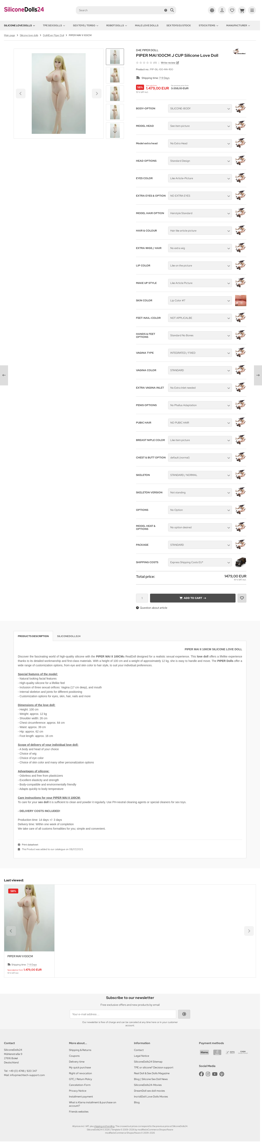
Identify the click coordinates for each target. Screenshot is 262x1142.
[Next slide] (115, 132)
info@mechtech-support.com (27, 1075)
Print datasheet (30, 844)
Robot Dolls (116, 25)
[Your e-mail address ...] (123, 1014)
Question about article (151, 608)
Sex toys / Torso (85, 25)
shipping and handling (104, 1126)
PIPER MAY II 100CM (20, 956)
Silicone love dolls (19, 25)
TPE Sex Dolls (54, 25)
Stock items (208, 25)
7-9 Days (164, 78)
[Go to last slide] (115, 55)
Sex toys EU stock (179, 25)
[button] (115, 75)
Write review (168, 62)
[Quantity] (142, 598)
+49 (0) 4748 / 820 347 (23, 1071)
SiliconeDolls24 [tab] (68, 636)
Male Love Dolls (146, 25)
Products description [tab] (33, 636)
